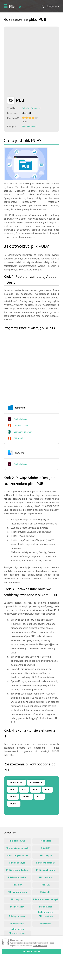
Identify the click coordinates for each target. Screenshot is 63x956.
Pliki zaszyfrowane (45, 870)
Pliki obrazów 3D (17, 841)
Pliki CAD (45, 848)
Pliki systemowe (17, 916)
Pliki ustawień (17, 907)
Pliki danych (46, 855)
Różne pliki (45, 892)
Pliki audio (45, 841)
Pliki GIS (46, 885)
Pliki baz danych (17, 863)
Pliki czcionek (46, 877)
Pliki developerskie (45, 863)
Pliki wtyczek (17, 899)
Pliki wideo (45, 923)
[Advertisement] (31, 61)
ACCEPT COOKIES (31, 951)
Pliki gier (17, 885)
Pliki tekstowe (46, 916)
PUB (47, 789)
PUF (12, 789)
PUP (35, 789)
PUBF (13, 796)
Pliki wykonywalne (17, 877)
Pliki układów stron (30, 126)
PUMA (26, 796)
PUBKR (13, 804)
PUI (24, 789)
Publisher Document (31, 108)
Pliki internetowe (17, 933)
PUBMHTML (16, 782)
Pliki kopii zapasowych (17, 848)
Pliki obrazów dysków (17, 870)
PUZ (39, 796)
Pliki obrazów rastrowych (45, 899)
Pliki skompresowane (17, 855)
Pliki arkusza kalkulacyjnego (45, 908)
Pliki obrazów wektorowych (17, 924)
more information (40, 946)
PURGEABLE (36, 782)
